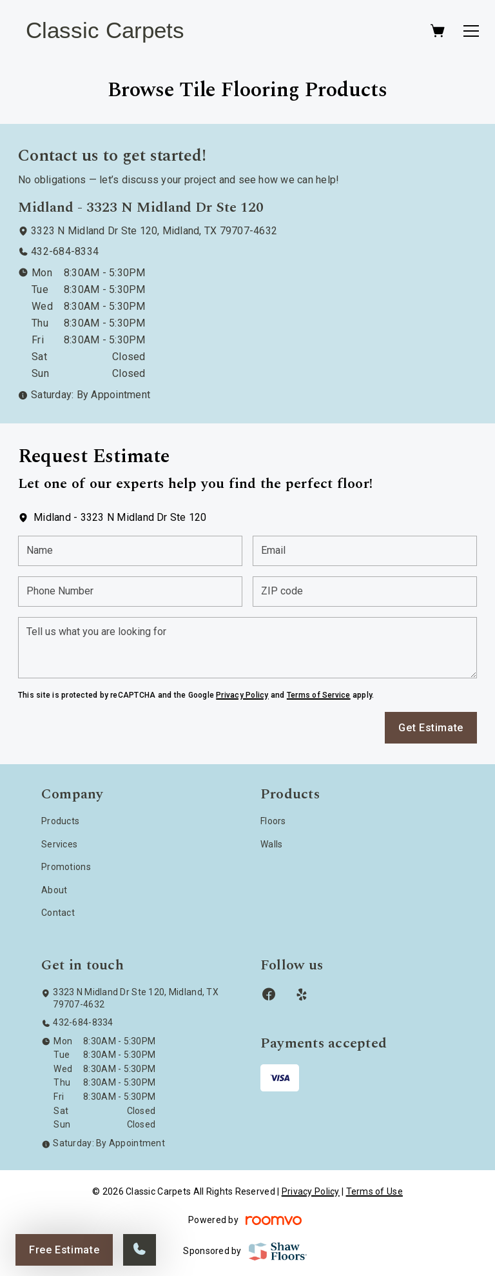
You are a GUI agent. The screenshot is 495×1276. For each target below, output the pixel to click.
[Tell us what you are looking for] (247, 647)
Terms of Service (319, 695)
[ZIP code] (365, 591)
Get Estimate (430, 728)
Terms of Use (374, 1191)
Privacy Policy (242, 695)
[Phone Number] (130, 591)
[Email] (365, 551)
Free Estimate (64, 1250)
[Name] (130, 551)
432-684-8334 (65, 251)
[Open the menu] (471, 31)
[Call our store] (139, 1250)
